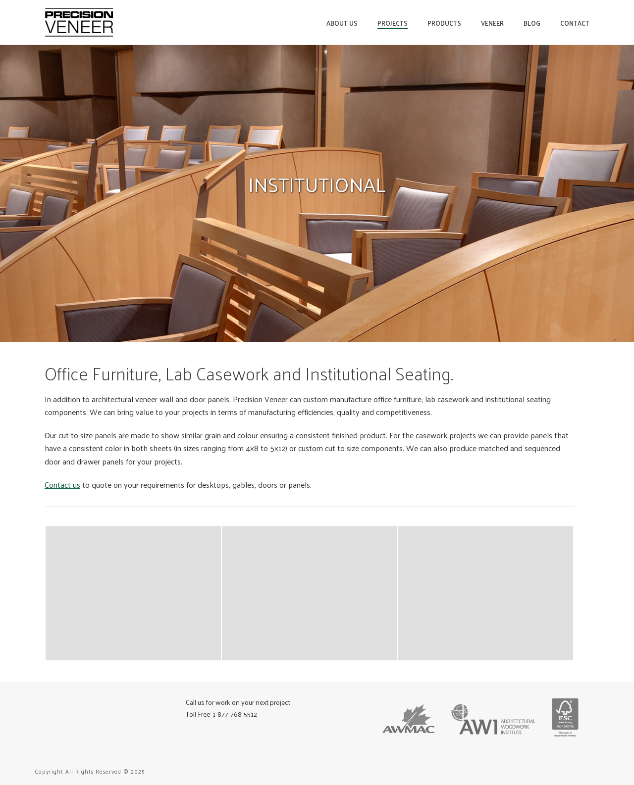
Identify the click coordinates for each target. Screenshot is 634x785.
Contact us (62, 484)
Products (444, 23)
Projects (392, 23)
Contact (574, 23)
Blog (532, 23)
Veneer (492, 23)
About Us (342, 23)
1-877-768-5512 (234, 714)
